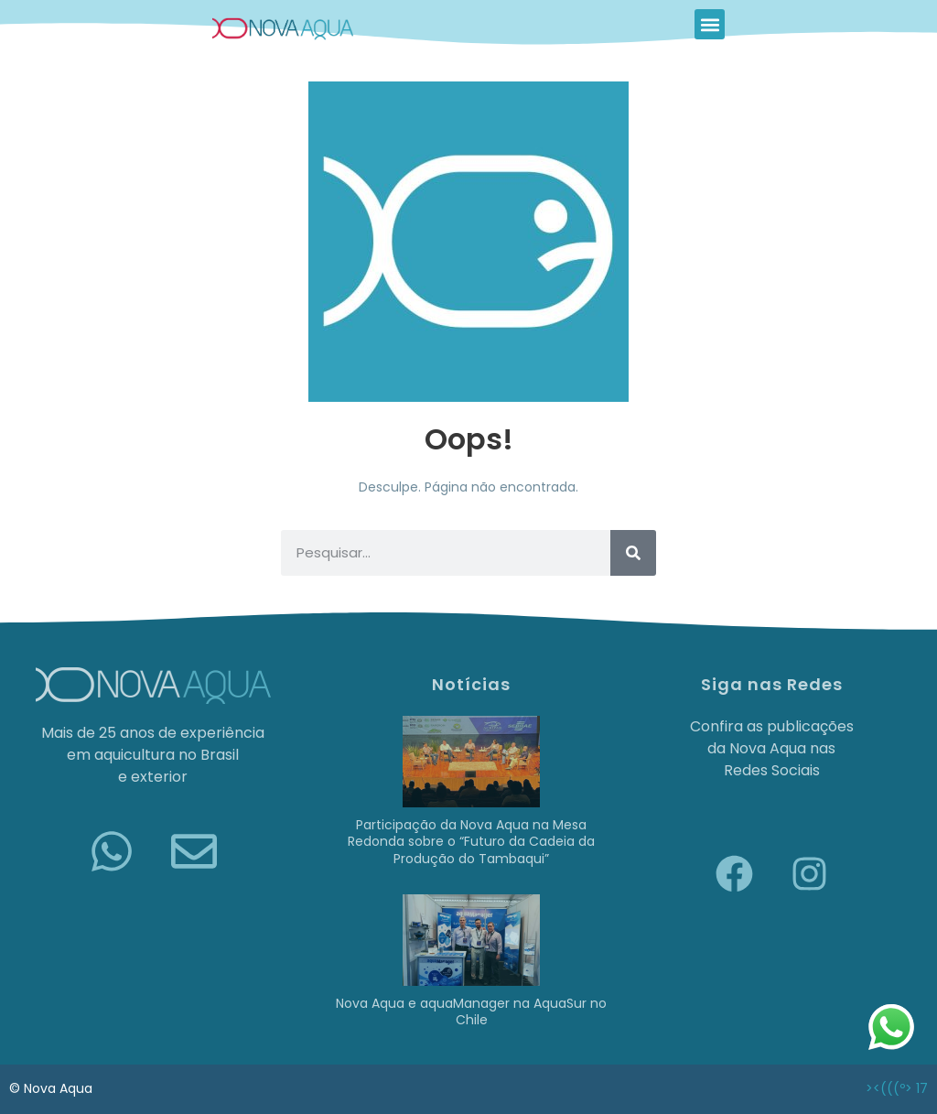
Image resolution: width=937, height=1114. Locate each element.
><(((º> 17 (897, 1088)
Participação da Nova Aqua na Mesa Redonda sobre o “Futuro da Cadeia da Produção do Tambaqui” (471, 841)
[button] (710, 24)
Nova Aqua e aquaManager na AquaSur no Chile (471, 1011)
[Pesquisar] (633, 553)
